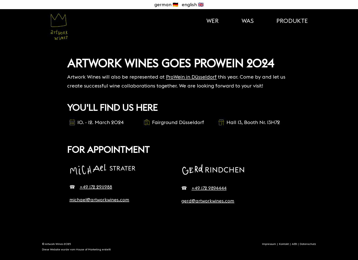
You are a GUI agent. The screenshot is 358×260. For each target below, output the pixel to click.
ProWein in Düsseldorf (191, 77)
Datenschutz (308, 244)
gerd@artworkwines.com (207, 201)
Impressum (269, 244)
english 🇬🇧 (193, 4)
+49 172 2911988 (96, 187)
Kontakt (284, 244)
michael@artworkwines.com (99, 199)
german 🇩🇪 (166, 4)
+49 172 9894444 (209, 188)
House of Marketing (89, 249)
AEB (294, 244)
